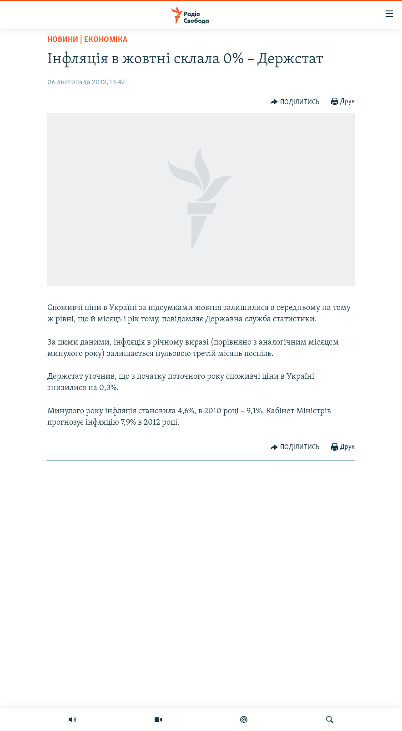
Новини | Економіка (87, 40)
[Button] (295, 102)
